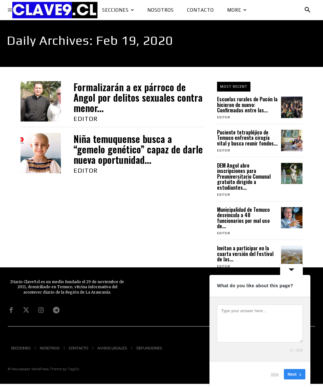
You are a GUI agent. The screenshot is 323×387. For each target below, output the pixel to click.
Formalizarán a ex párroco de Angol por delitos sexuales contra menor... (138, 97)
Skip (275, 374)
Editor (85, 118)
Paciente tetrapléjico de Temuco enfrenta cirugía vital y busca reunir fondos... (247, 137)
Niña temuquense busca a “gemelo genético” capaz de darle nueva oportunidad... (138, 149)
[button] (307, 10)
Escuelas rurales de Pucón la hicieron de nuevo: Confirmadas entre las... (247, 104)
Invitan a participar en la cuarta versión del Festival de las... (245, 253)
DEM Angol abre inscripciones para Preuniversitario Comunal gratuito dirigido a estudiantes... (244, 176)
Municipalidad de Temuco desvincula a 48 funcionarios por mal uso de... (243, 218)
